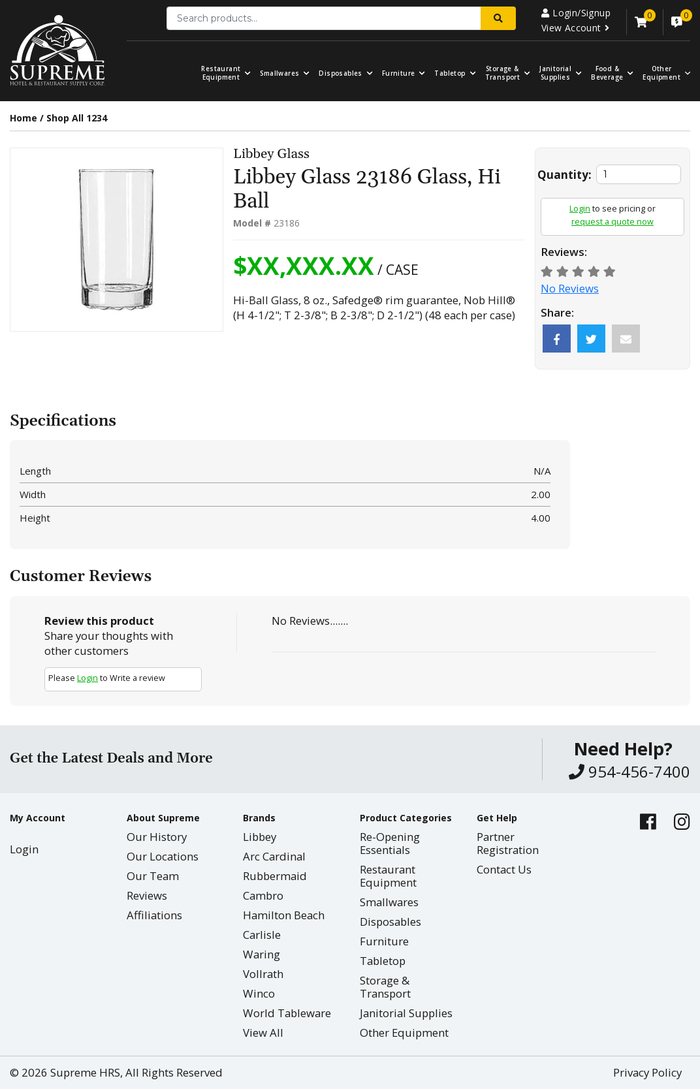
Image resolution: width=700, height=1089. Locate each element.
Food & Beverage (607, 73)
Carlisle (262, 934)
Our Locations (163, 856)
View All (263, 1032)
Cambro (263, 895)
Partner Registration (508, 843)
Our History (157, 836)
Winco (259, 993)
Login (579, 208)
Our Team (153, 875)
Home (23, 118)
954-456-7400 (629, 771)
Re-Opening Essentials (390, 843)
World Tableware (287, 1012)
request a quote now (612, 221)
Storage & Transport (502, 73)
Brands (259, 818)
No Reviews (570, 288)
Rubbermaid (275, 875)
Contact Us (504, 869)
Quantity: (564, 174)
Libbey (259, 836)
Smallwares (279, 73)
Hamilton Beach (284, 915)
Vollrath (263, 973)
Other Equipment (404, 1032)
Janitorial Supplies (555, 73)
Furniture (398, 73)
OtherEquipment (661, 73)
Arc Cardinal (274, 856)
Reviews (147, 895)
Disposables (340, 73)
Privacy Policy (647, 1072)
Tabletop (449, 73)
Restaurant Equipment (220, 73)
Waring (261, 954)
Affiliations (154, 915)
